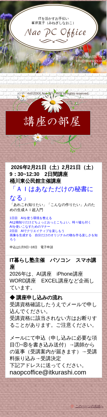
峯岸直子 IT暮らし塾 (53, 27)
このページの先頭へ (89, 406)
